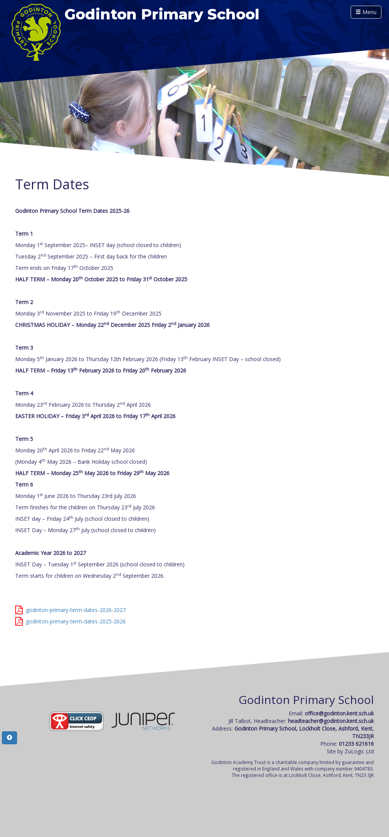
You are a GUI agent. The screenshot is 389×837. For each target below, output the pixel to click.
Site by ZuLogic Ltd (350, 751)
